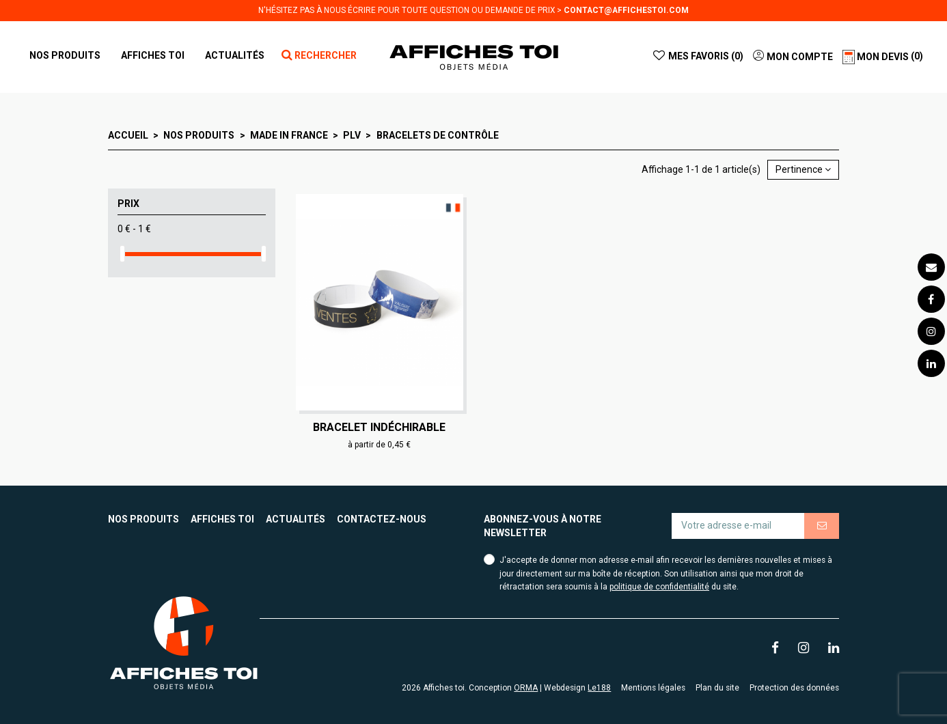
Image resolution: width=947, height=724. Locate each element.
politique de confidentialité (659, 586)
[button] (153, 55)
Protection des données (794, 688)
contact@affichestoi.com (626, 10)
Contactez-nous (381, 519)
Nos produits (143, 519)
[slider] (122, 253)
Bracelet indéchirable (379, 427)
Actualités (295, 519)
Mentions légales (653, 688)
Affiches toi (222, 519)
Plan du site (717, 688)
